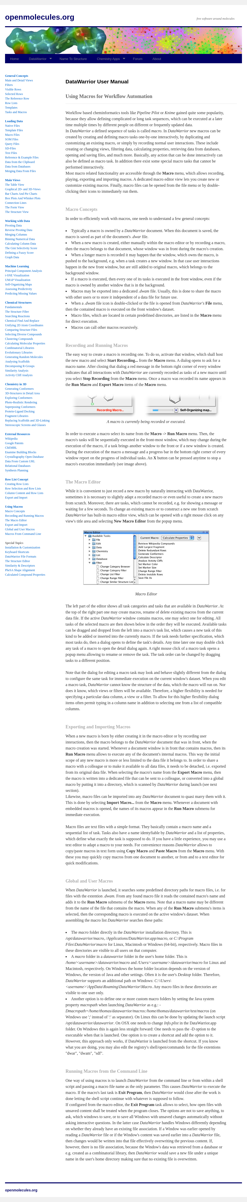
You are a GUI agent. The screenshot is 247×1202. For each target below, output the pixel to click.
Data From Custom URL (20, 461)
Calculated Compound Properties (25, 574)
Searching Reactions (17, 316)
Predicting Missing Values (21, 293)
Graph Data (12, 257)
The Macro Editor (16, 520)
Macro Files (12, 135)
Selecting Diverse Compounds (23, 334)
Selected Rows (14, 94)
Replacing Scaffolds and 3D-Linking (27, 420)
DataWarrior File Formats (20, 556)
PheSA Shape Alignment (20, 570)
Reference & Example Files (22, 157)
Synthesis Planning (16, 470)
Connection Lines (15, 203)
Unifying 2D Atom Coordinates (24, 325)
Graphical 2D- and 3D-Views (23, 189)
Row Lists (11, 103)
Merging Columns (16, 234)
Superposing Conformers (20, 407)
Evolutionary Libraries (19, 352)
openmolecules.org (39, 17)
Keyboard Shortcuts (17, 552)
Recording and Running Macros (24, 515)
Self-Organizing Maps (18, 284)
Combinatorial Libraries (19, 348)
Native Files (12, 125)
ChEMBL (11, 447)
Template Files (14, 130)
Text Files (11, 153)
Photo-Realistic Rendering (21, 402)
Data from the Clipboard (20, 162)
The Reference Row (17, 98)
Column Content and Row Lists (24, 493)
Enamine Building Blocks (20, 452)
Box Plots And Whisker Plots (22, 198)
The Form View (14, 207)
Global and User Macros (20, 529)
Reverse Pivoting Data (18, 230)
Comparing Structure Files (21, 330)
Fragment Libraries (16, 416)
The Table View (14, 184)
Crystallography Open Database (24, 457)
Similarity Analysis (16, 370)
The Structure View (17, 212)
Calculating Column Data (20, 243)
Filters (9, 85)
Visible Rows (13, 89)
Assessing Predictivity (18, 289)
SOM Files (11, 139)
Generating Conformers (19, 389)
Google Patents (14, 443)
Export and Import (16, 497)
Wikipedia (11, 438)
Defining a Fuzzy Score (19, 252)
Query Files (12, 144)
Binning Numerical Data (20, 239)
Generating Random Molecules (24, 357)
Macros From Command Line (23, 534)
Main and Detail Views (19, 80)
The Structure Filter (17, 311)
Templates (11, 107)
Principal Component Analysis (23, 271)
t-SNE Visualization (17, 275)
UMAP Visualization (17, 280)
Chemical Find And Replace (22, 320)
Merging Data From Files (20, 171)
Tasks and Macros (16, 112)
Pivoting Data (13, 225)
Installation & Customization (22, 547)
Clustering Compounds (19, 339)
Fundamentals (13, 307)
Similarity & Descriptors (20, 565)
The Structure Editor (17, 561)
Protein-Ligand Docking (20, 411)
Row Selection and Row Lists (23, 488)
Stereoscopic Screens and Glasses (25, 425)
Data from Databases (17, 166)
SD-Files (10, 148)
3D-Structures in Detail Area (22, 393)
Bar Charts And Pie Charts (21, 194)
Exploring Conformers (18, 398)
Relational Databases (17, 466)
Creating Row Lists (16, 484)
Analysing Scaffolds (17, 361)
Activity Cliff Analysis (19, 375)
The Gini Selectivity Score (21, 248)
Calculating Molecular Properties (25, 343)
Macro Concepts (15, 511)
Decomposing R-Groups (20, 366)
